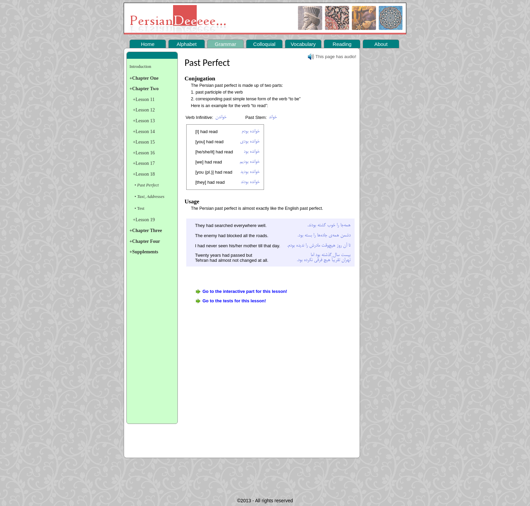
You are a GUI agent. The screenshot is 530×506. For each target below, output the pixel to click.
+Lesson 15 (144, 142)
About (380, 44)
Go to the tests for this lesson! (234, 300)
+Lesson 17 (144, 163)
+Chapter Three (145, 230)
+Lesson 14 (144, 131)
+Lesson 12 (144, 109)
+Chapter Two (144, 88)
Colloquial (264, 44)
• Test (139, 208)
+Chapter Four (144, 241)
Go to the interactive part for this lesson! (244, 291)
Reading (342, 44)
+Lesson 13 (144, 120)
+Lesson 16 (144, 152)
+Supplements (143, 251)
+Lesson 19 (144, 219)
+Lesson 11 (144, 99)
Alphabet (186, 44)
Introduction (140, 66)
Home (147, 44)
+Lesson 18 (144, 174)
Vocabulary (303, 44)
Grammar (225, 44)
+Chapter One (144, 78)
